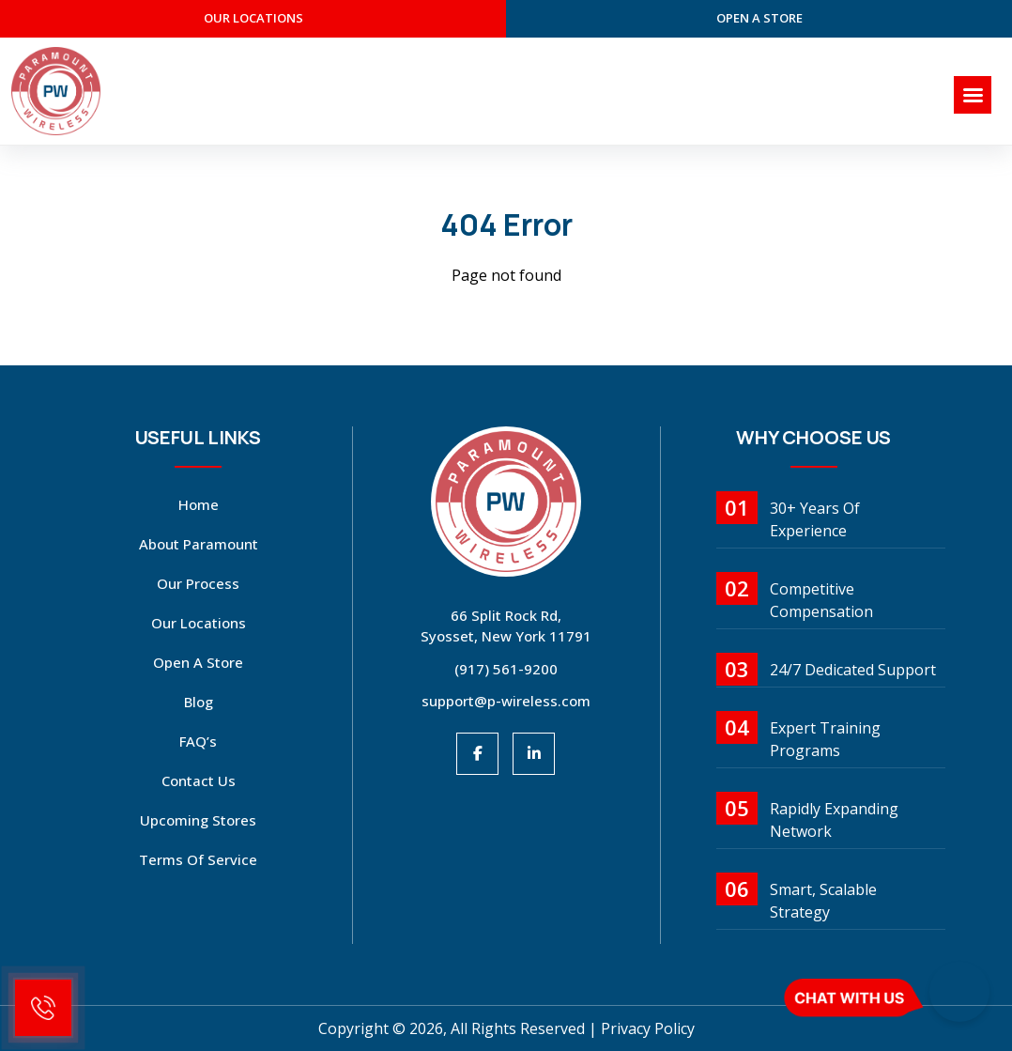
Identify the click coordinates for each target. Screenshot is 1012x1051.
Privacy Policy (648, 1028)
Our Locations (198, 622)
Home (198, 504)
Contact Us (198, 780)
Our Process (198, 583)
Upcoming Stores (198, 820)
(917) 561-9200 (506, 668)
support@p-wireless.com (506, 700)
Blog (198, 701)
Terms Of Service (198, 859)
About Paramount (198, 543)
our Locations (253, 17)
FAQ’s (198, 741)
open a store (759, 17)
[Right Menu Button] (972, 95)
